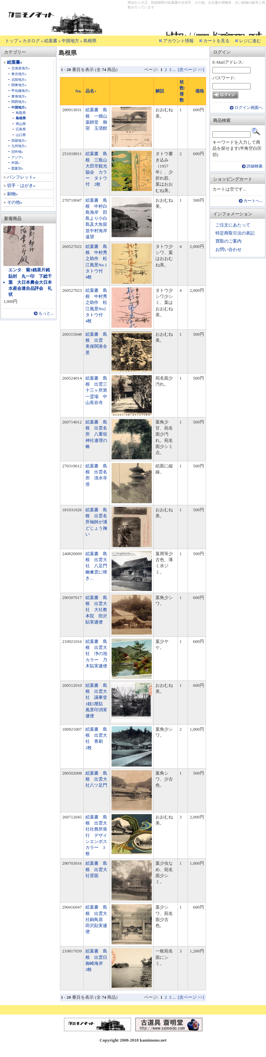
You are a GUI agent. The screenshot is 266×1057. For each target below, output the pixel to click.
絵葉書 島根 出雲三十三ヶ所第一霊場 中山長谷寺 (96, 390)
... (174, 69)
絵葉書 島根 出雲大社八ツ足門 (96, 779)
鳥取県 (21, 113)
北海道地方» (20, 68)
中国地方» (18, 107)
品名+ (90, 90)
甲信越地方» (20, 90)
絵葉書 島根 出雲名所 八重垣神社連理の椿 (96, 434)
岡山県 (21, 124)
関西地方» (18, 102)
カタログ (31, 40)
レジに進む (250, 40)
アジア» (17, 157)
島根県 (89, 40)
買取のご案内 (228, 241)
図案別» (17, 168)
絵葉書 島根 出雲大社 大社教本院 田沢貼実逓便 (96, 609)
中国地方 (70, 40)
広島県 (21, 129)
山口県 (21, 135)
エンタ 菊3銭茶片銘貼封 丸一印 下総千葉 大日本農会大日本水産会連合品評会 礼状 (30, 282)
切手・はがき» (21, 185)
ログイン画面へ (249, 108)
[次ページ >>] (191, 69)
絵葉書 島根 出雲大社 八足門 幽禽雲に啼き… (98, 566)
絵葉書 (50, 40)
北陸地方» (18, 79)
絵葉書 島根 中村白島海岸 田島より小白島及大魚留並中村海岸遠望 (96, 218)
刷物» (12, 193)
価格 (199, 90)
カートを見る (216, 40)
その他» (14, 202)
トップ (11, 40)
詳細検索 (255, 166)
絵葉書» (14, 62)
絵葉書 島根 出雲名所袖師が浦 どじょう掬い (98, 522)
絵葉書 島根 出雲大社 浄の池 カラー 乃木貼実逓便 (98, 653)
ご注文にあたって (232, 224)
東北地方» (18, 74)
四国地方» (18, 140)
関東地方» (18, 85)
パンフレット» (21, 177)
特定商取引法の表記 (235, 233)
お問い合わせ (228, 249)
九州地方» (18, 146)
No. (78, 90)
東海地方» (18, 96)
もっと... (46, 313)
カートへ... (253, 201)
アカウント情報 (178, 40)
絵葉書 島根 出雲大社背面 (96, 869)
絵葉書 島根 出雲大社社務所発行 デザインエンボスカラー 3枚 (96, 835)
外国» (15, 162)
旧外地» (17, 151)
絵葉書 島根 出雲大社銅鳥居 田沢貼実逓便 (96, 919)
